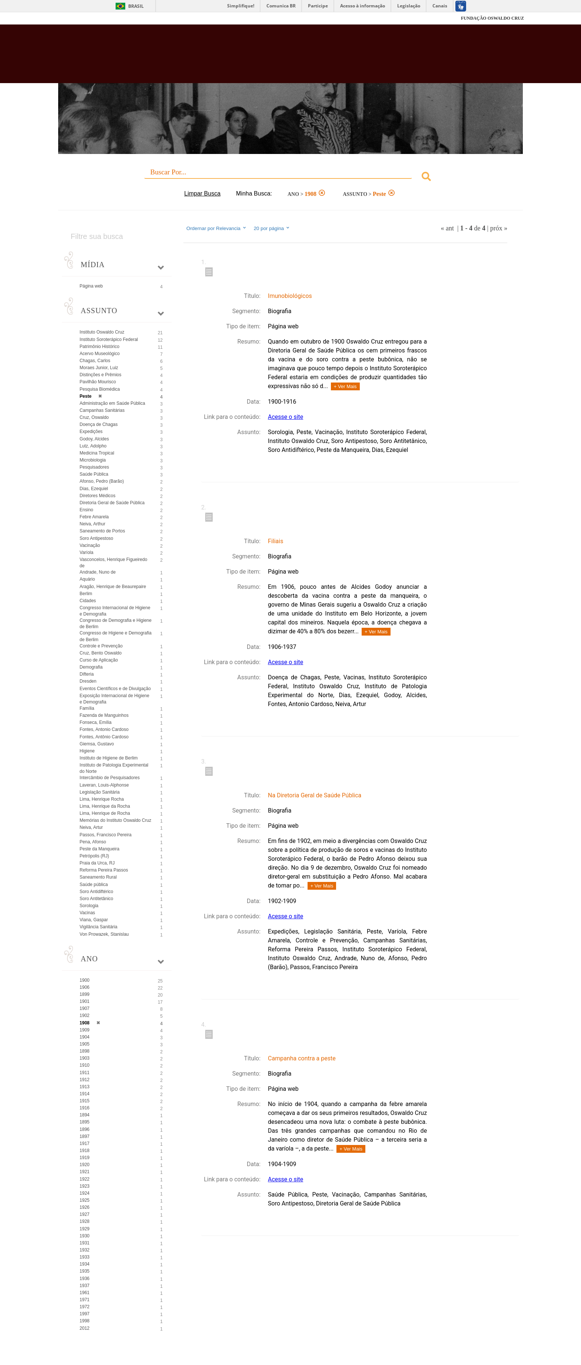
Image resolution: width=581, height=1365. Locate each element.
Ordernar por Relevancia (216, 228)
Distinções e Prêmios (101, 374)
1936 (85, 1278)
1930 (85, 1235)
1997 (85, 1313)
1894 (85, 1115)
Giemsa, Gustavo (97, 744)
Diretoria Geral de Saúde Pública (112, 502)
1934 (85, 1264)
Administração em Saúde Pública (112, 403)
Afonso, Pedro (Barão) (102, 481)
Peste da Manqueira (99, 849)
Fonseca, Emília (96, 722)
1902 (85, 1015)
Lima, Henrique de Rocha (105, 813)
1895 (85, 1122)
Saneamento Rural (98, 877)
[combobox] (290, 177)
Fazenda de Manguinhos (104, 715)
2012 (85, 1328)
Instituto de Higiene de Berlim (109, 758)
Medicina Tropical (97, 453)
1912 (85, 1079)
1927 (85, 1214)
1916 (85, 1107)
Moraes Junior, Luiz (99, 367)
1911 (85, 1072)
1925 (85, 1200)
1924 (85, 1193)
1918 (85, 1150)
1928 (85, 1221)
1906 (85, 987)
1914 (85, 1093)
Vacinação (90, 545)
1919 (85, 1157)
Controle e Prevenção (101, 646)
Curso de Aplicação (99, 660)
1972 (85, 1306)
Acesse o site (285, 416)
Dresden (88, 681)
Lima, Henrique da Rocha (105, 806)
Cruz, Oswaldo (94, 417)
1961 (85, 1292)
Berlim (86, 593)
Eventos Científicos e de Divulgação (115, 688)
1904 (85, 1037)
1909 (85, 1030)
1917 (85, 1143)
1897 (85, 1136)
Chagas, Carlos (95, 360)
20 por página (272, 228)
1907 (85, 1008)
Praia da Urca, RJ (97, 863)
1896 (85, 1129)
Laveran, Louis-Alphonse (104, 785)
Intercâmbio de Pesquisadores (110, 777)
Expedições (91, 431)
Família (87, 708)
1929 (85, 1228)
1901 (85, 1001)
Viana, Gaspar (94, 919)
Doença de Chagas (99, 424)
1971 (85, 1299)
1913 (85, 1086)
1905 (85, 1044)
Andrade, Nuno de (98, 572)
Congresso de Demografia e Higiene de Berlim (116, 623)
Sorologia (89, 905)
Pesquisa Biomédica (100, 389)
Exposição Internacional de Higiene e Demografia (114, 699)
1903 (85, 1058)
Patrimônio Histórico (99, 346)
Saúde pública (94, 884)
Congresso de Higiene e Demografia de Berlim (116, 636)
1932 (85, 1250)
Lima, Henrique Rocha (102, 799)
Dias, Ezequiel (94, 488)
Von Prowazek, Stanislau (104, 934)
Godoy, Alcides (94, 439)
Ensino (86, 509)
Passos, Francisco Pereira (106, 834)
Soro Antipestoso (96, 538)
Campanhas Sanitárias (102, 410)
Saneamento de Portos (102, 531)
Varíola (86, 552)
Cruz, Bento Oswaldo (101, 653)
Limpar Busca (202, 193)
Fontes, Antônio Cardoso (104, 736)
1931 (85, 1243)
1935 (85, 1271)
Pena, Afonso (93, 841)
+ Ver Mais (345, 386)
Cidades (88, 600)
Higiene (87, 751)
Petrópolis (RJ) (94, 856)
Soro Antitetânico (96, 898)
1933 (85, 1257)
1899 (85, 994)
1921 (85, 1171)
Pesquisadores (94, 467)
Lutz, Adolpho (93, 446)
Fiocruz (75, 18)
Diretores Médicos (98, 495)
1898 (85, 1051)
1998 (85, 1320)
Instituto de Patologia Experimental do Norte (114, 768)
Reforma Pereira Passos (104, 870)
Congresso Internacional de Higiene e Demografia (115, 611)
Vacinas (87, 912)
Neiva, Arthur (92, 523)
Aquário (87, 579)
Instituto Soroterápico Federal (109, 339)
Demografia (91, 667)
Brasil (136, 6)
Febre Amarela (94, 516)
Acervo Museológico (100, 353)
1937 (85, 1285)
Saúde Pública (94, 474)
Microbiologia (93, 460)
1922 (85, 1179)
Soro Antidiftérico (96, 891)
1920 (85, 1164)
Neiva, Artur (91, 827)
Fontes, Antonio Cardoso (104, 729)
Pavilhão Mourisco (98, 381)
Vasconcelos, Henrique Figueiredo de (113, 562)
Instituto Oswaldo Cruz (102, 332)
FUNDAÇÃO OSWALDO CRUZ (492, 18)
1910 (85, 1065)
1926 (85, 1207)
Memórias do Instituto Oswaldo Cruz (115, 820)
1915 (85, 1100)
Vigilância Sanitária (98, 926)
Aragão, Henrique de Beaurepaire (113, 586)
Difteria (87, 674)
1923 (85, 1186)
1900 (85, 980)
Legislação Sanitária (100, 792)
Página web (91, 286)
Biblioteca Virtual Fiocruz (250, 57)
